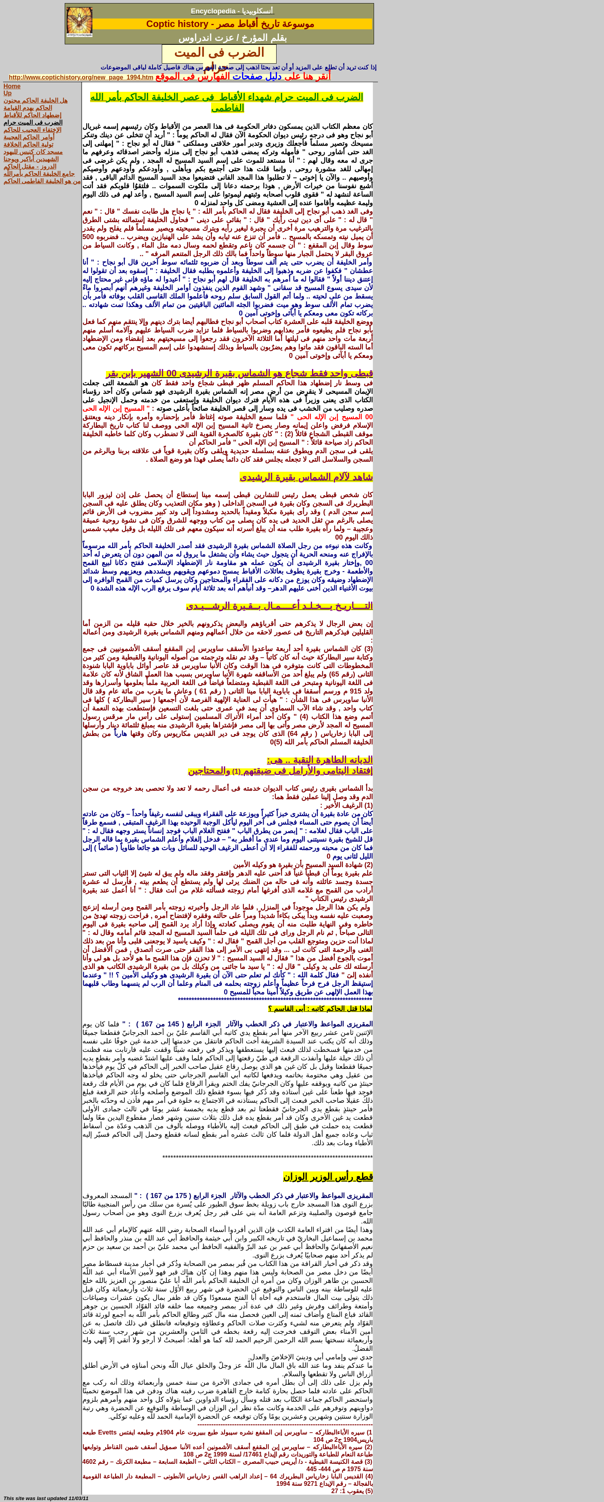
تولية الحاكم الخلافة (28, 144)
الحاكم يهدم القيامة (27, 108)
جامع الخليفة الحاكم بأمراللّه (39, 173)
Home (11, 86)
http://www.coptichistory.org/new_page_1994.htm (81, 77)
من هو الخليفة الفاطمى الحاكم (42, 181)
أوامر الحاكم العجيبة (28, 137)
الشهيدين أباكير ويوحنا (31, 159)
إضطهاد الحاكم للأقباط (32, 115)
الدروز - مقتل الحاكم (29, 166)
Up (7, 93)
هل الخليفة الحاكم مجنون (35, 100)
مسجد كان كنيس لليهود (33, 152)
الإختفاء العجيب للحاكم (32, 130)
